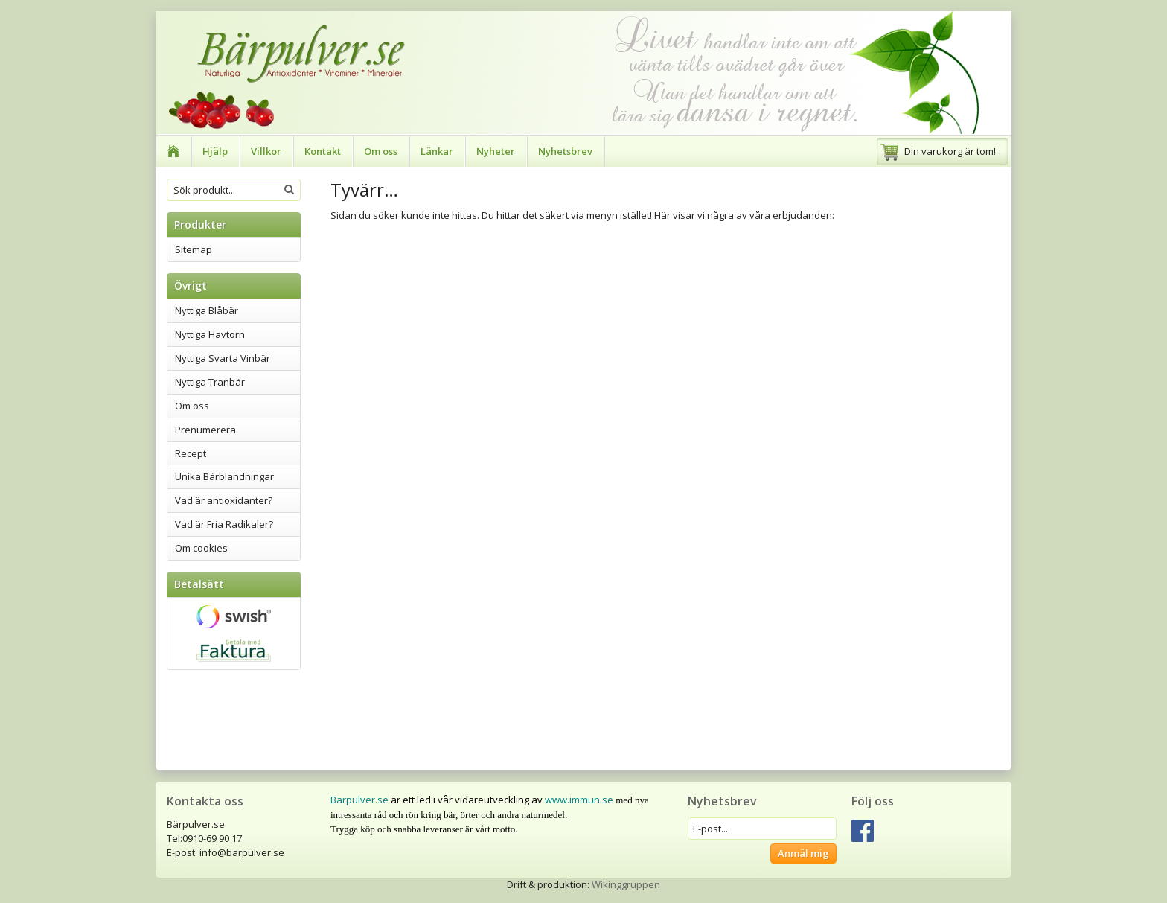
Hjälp (215, 151)
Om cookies (201, 548)
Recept (190, 453)
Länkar (437, 151)
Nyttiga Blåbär (206, 310)
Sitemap (193, 249)
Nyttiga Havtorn (210, 334)
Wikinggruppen (626, 884)
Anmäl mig (803, 853)
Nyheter (495, 151)
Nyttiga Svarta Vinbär (222, 358)
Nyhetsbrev (565, 151)
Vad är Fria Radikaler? (224, 524)
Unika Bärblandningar (224, 476)
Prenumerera (205, 429)
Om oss (380, 151)
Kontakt (322, 151)
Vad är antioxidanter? (223, 500)
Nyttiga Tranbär (210, 382)
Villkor (266, 151)
